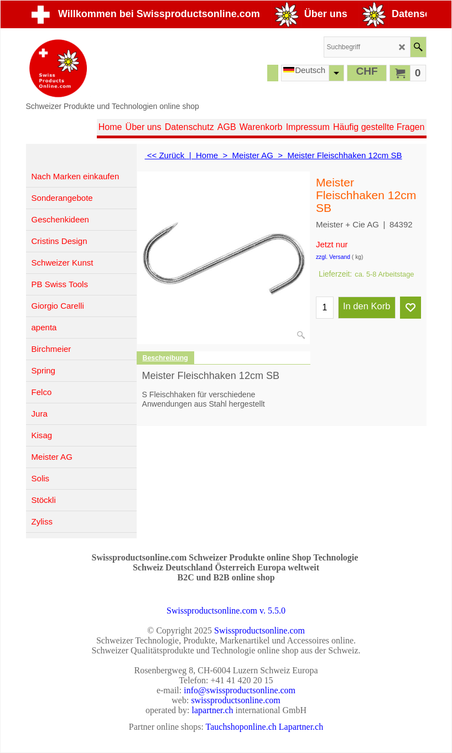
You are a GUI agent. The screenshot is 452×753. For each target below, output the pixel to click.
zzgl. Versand (333, 257)
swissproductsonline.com (235, 700)
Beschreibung (165, 358)
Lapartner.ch (301, 726)
